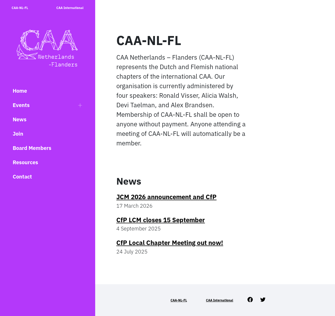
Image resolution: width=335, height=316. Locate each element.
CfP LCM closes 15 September (160, 220)
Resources (25, 162)
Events (21, 105)
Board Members (32, 148)
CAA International (70, 8)
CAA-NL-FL (20, 8)
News (19, 119)
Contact (22, 176)
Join (18, 133)
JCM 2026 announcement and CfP (166, 197)
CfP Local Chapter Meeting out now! (169, 242)
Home (20, 90)
